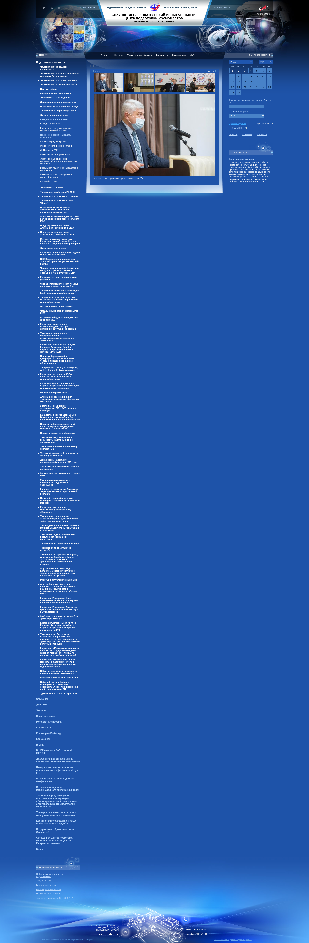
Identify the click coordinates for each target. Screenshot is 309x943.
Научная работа (48, 89)
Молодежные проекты (49, 721)
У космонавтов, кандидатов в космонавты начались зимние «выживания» (56, 439)
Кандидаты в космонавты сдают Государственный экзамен (56, 129)
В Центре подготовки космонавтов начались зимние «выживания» (58, 672)
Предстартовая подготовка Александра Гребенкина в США (57, 226)
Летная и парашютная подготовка (58, 102)
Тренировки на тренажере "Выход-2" (60, 196)
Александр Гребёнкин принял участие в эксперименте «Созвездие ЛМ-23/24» (59, 399)
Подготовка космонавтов (51, 62)
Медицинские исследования (55, 93)
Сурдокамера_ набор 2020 (53, 141)
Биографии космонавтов (48, 889)
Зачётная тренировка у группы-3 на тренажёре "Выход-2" (59, 617)
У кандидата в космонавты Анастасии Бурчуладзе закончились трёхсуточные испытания (59, 518)
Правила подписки (237, 124)
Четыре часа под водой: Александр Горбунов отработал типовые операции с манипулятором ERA (59, 270)
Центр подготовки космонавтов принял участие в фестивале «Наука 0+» (57, 770)
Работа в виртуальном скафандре (58, 580)
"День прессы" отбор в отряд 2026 (58, 693)
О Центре (105, 55)
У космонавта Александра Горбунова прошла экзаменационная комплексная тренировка (57, 336)
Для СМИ (41, 704)
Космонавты (43, 727)
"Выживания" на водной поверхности (53, 68)
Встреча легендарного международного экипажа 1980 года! (57, 788)
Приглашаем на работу (48, 893)
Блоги (39, 849)
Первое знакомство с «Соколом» (57, 433)
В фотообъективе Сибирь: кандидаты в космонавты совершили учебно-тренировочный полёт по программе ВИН (59, 685)
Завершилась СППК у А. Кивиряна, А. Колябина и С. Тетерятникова (59, 368)
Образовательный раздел (139, 55)
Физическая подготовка (53, 248)
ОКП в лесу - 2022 (49, 150)
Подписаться (262, 124)
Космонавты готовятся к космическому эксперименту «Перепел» (55, 509)
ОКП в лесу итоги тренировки (55, 154)
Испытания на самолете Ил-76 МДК (59, 106)
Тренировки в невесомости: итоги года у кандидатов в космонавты (56, 814)
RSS (250, 55)
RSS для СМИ (236, 128)
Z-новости (262, 134)
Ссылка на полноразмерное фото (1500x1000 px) (118, 179)
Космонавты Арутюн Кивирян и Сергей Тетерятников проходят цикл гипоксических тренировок (59, 385)
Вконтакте (247, 134)
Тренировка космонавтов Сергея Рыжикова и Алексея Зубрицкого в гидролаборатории (59, 299)
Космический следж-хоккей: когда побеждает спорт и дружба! (56, 822)
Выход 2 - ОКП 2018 (50, 124)
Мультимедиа (179, 55)
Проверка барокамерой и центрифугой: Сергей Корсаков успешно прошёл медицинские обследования (57, 359)
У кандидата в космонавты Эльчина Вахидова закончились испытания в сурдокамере (60, 527)
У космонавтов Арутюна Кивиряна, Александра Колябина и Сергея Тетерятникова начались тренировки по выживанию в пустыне (59, 559)
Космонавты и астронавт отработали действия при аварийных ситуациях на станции (58, 326)
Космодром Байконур (48, 733)
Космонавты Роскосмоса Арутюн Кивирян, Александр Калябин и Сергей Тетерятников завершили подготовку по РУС (58, 626)
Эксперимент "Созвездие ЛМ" (56, 97)
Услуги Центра (43, 880)
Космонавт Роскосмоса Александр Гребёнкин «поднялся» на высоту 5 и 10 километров (59, 609)
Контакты (218, 7)
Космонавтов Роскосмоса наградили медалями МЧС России (60, 253)
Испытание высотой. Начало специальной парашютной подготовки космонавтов (55, 209)
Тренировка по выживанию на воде (59, 543)
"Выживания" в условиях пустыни (58, 80)
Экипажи (41, 710)
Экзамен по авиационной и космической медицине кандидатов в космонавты (58, 161)
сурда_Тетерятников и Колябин (56, 146)
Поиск (227, 7)
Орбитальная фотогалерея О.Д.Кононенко (49, 875)
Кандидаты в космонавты (54, 119)
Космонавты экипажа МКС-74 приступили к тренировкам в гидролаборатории (56, 376)
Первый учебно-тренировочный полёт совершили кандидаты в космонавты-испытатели (57, 426)
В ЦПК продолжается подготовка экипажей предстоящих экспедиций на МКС (59, 261)
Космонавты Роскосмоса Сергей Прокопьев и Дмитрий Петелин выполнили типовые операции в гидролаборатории (58, 663)
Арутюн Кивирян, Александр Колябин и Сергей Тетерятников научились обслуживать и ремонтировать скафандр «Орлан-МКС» (58, 589)
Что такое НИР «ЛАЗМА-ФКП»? (56, 306)
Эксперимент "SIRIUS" (52, 187)
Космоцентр (43, 739)
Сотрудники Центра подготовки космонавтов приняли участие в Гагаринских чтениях (55, 840)
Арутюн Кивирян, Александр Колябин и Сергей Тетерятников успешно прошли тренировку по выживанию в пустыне (57, 572)
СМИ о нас (42, 699)
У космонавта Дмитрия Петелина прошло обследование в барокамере (58, 536)
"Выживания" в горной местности (58, 84)
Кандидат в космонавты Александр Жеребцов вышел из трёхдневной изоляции (59, 491)
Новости (118, 55)
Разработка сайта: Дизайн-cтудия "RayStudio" (233, 940)
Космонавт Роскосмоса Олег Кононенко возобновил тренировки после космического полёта (59, 600)
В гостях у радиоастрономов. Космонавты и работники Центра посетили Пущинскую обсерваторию (60, 241)
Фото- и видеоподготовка (54, 115)
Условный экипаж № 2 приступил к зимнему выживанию (59, 454)
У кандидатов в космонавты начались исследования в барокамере (55, 482)
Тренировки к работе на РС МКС (57, 192)
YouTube (233, 134)
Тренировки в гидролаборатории (58, 110)
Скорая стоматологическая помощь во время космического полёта (59, 285)
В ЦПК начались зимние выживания (59, 677)
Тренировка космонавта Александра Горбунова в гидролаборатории (59, 291)
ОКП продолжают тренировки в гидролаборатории (56, 175)
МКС (192, 55)
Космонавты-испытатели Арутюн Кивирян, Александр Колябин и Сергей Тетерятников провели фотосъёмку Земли (58, 348)
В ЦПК (40, 744)
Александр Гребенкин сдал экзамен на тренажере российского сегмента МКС (59, 218)
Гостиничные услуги (46, 885)
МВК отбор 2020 (48, 181)
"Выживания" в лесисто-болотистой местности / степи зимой (59, 74)
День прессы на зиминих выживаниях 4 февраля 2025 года (58, 461)
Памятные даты (45, 716)
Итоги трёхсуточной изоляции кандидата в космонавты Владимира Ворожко (60, 500)
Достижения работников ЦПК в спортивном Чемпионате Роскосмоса (58, 760)
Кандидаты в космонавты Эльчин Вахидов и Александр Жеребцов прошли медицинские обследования (60, 417)
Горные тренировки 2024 (53, 392)
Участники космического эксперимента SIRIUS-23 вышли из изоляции (58, 408)
